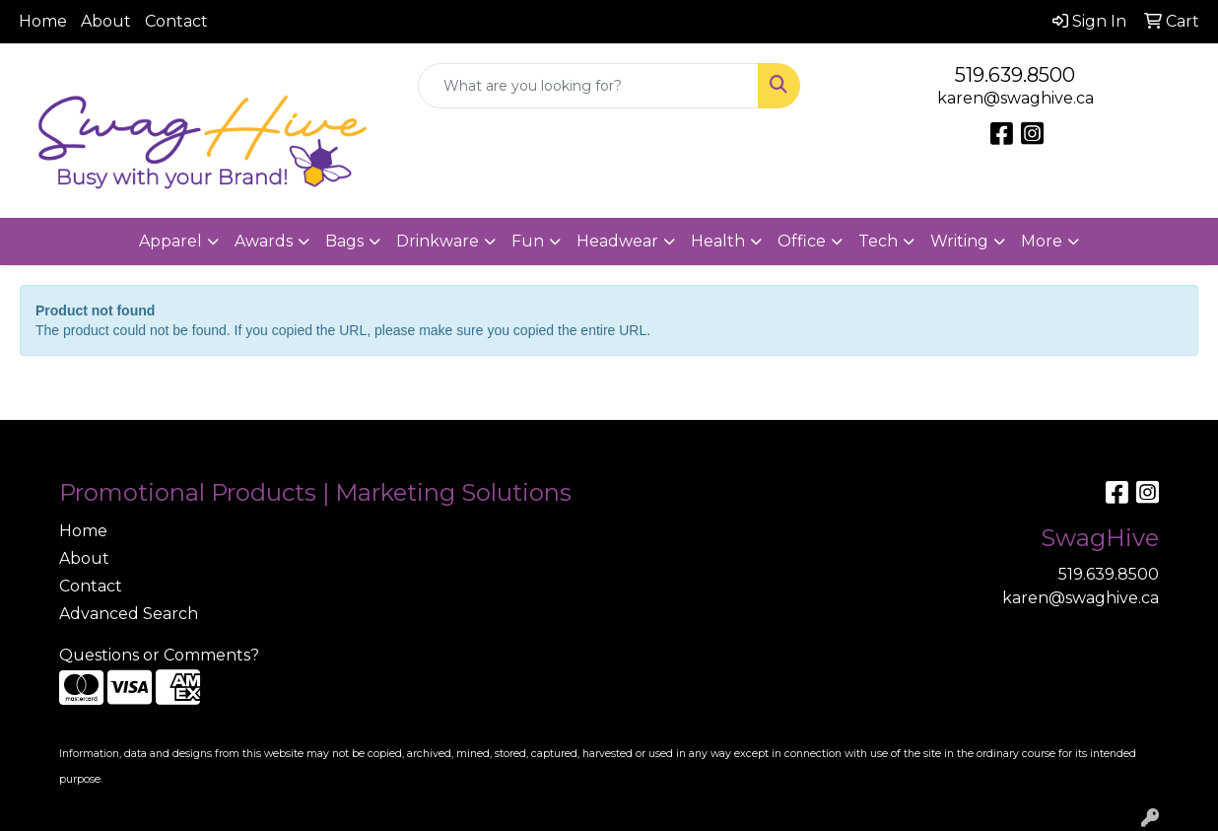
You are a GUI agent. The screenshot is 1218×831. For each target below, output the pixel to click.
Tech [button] (878, 241)
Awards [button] (264, 241)
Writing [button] (959, 241)
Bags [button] (344, 241)
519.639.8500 (1015, 75)
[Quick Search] (588, 85)
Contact (176, 21)
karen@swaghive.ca (1015, 98)
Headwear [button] (617, 241)
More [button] (1041, 241)
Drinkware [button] (437, 241)
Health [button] (718, 241)
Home (43, 21)
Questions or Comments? (159, 655)
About (106, 21)
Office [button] (802, 241)
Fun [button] (527, 241)
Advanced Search (128, 613)
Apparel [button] (170, 241)
